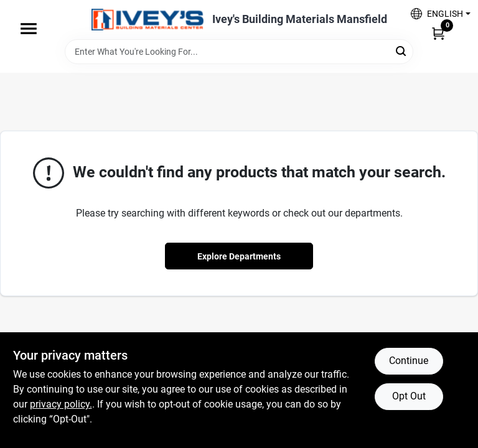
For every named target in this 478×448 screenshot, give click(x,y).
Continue (408, 360)
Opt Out (409, 396)
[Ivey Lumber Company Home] (147, 19)
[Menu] (29, 29)
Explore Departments (239, 256)
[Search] (402, 50)
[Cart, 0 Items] (438, 33)
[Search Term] (239, 51)
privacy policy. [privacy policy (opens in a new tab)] (61, 404)
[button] (436, 13)
